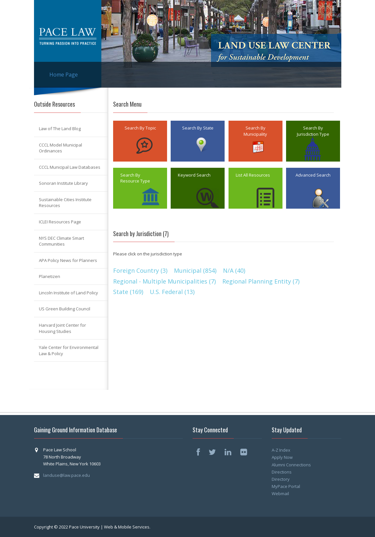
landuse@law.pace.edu (66, 475)
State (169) (128, 292)
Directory (281, 479)
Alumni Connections (291, 465)
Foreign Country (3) (140, 270)
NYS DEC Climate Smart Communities (61, 241)
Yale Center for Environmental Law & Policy (68, 350)
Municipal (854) (195, 270)
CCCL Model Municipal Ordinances (60, 148)
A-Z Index (281, 450)
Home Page (63, 74)
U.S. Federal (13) (172, 292)
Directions (282, 472)
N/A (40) (234, 270)
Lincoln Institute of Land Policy (68, 293)
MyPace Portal (286, 486)
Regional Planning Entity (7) (260, 281)
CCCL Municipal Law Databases (69, 167)
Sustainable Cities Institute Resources (65, 203)
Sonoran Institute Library (63, 183)
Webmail (280, 493)
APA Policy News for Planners (68, 260)
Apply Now (282, 457)
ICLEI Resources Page (60, 222)
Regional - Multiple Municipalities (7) (164, 281)
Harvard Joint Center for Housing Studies (62, 328)
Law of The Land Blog (60, 128)
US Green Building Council (64, 309)
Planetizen (49, 276)
